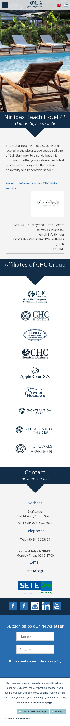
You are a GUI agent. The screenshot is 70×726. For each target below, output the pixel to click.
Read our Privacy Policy (17, 718)
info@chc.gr (35, 571)
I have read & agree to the (36, 661)
